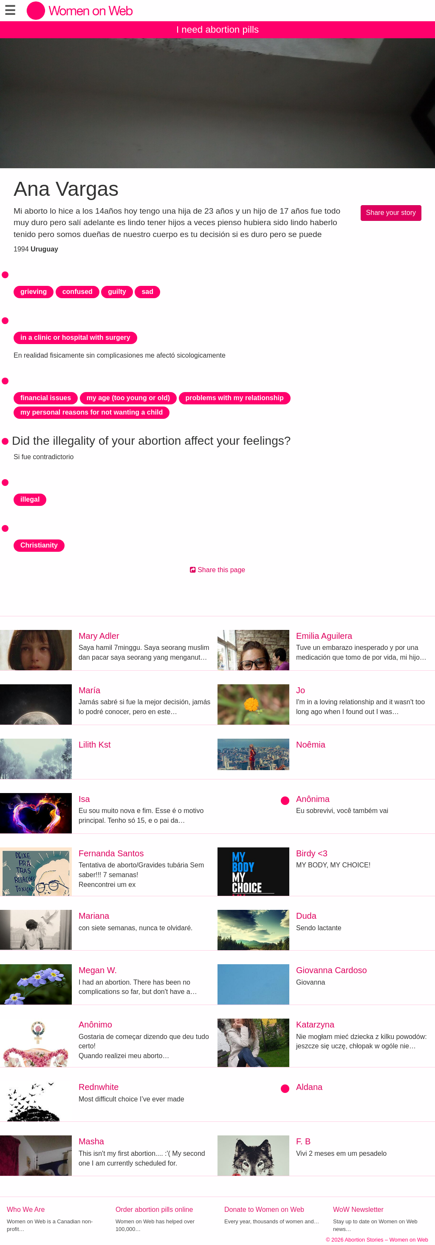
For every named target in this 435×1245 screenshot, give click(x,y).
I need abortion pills (217, 29)
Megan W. (98, 970)
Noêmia (310, 744)
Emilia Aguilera (324, 636)
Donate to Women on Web (264, 1209)
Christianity (39, 545)
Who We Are (26, 1209)
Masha (91, 1141)
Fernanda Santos (111, 853)
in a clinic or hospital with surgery (75, 337)
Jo (300, 690)
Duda (306, 915)
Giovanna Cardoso (331, 970)
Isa (84, 799)
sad (147, 291)
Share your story (391, 212)
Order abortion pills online (154, 1209)
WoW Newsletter (358, 1209)
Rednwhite (99, 1087)
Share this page (218, 569)
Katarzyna (315, 1024)
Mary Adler (99, 636)
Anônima (313, 799)
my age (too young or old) (128, 397)
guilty (117, 291)
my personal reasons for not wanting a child (91, 412)
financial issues (45, 397)
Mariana (94, 915)
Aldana (309, 1087)
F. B (303, 1141)
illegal (30, 499)
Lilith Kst (95, 744)
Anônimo (95, 1024)
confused (77, 291)
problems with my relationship (235, 397)
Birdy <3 (312, 853)
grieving (33, 291)
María (89, 690)
